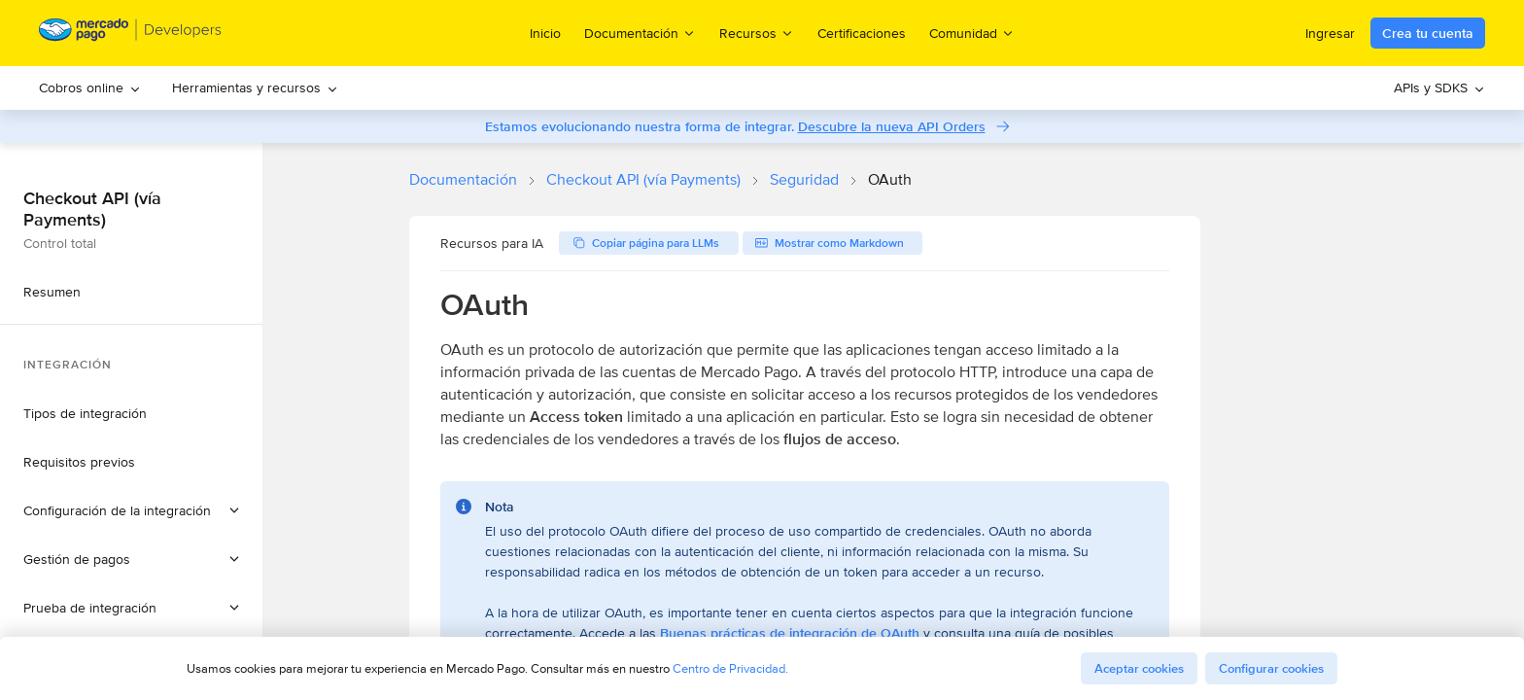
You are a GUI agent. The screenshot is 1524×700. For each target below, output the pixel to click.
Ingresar (1330, 33)
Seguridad (804, 179)
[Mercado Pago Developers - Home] (131, 33)
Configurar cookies (1271, 668)
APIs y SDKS (1439, 87)
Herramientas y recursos (255, 87)
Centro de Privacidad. (730, 668)
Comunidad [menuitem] (972, 32)
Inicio (545, 33)
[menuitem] (90, 88)
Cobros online (90, 87)
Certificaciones (861, 33)
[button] (131, 510)
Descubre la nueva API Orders (892, 126)
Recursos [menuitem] (756, 32)
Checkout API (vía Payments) (643, 179)
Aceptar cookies (1139, 668)
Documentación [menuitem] (640, 32)
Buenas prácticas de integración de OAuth (789, 633)
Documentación (463, 179)
